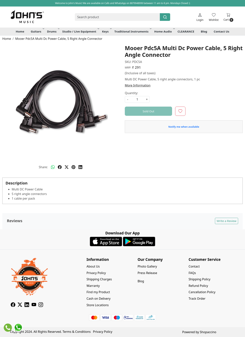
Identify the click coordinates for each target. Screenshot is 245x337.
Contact (194, 266)
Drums (53, 31)
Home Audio (164, 31)
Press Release (147, 273)
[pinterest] (73, 167)
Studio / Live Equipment (80, 31)
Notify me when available (183, 126)
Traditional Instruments (132, 31)
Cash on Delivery (98, 298)
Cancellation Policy (202, 292)
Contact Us (221, 31)
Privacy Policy (96, 273)
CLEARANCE (186, 31)
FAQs (192, 273)
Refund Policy (198, 286)
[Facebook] (13, 305)
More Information (137, 85)
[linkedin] (80, 167)
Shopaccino (208, 332)
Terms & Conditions (77, 332)
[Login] (200, 17)
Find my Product (98, 292)
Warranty (93, 286)
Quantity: (131, 93)
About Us (93, 266)
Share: (43, 167)
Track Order (197, 298)
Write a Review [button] (226, 221)
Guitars (37, 31)
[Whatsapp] (52, 167)
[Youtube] (34, 305)
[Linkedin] (27, 305)
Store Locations (98, 305)
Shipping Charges (99, 279)
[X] (20, 305)
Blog (204, 31)
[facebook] (59, 167)
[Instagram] (41, 305)
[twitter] (66, 167)
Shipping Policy (199, 279)
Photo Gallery (147, 266)
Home (20, 31)
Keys (106, 31)
